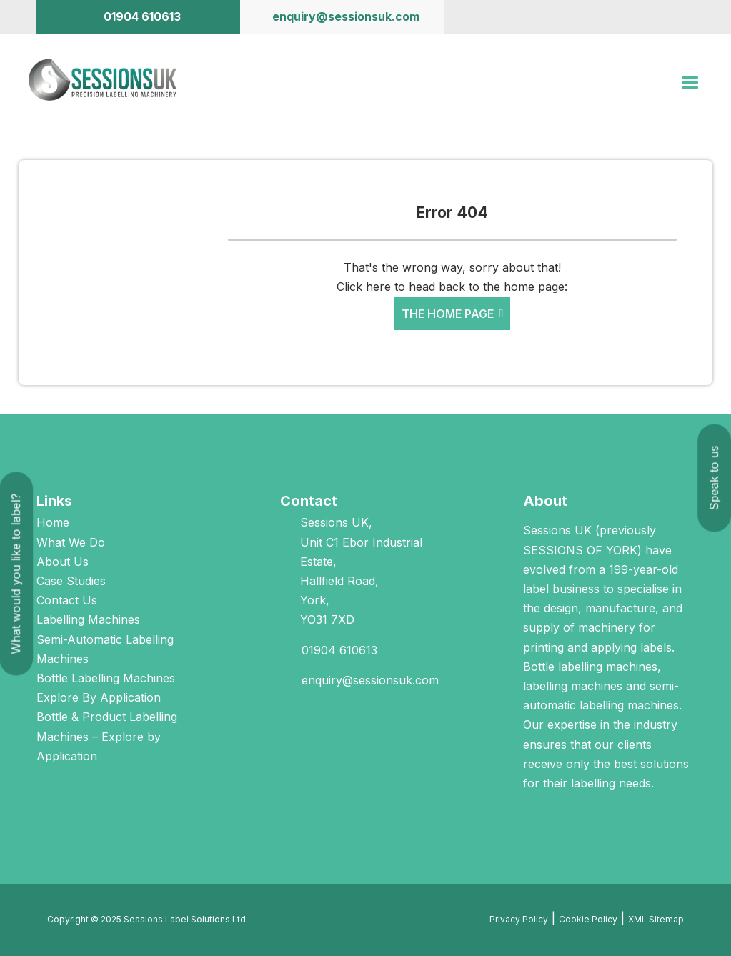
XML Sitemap (656, 919)
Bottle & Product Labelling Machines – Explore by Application (106, 735)
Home (52, 522)
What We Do (70, 542)
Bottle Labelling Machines (105, 678)
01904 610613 (339, 650)
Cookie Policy (588, 919)
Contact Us (66, 600)
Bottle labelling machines (590, 666)
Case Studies (71, 581)
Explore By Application (98, 697)
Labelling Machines (88, 619)
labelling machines (572, 686)
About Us (62, 561)
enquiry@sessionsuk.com (370, 680)
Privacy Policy (518, 919)
